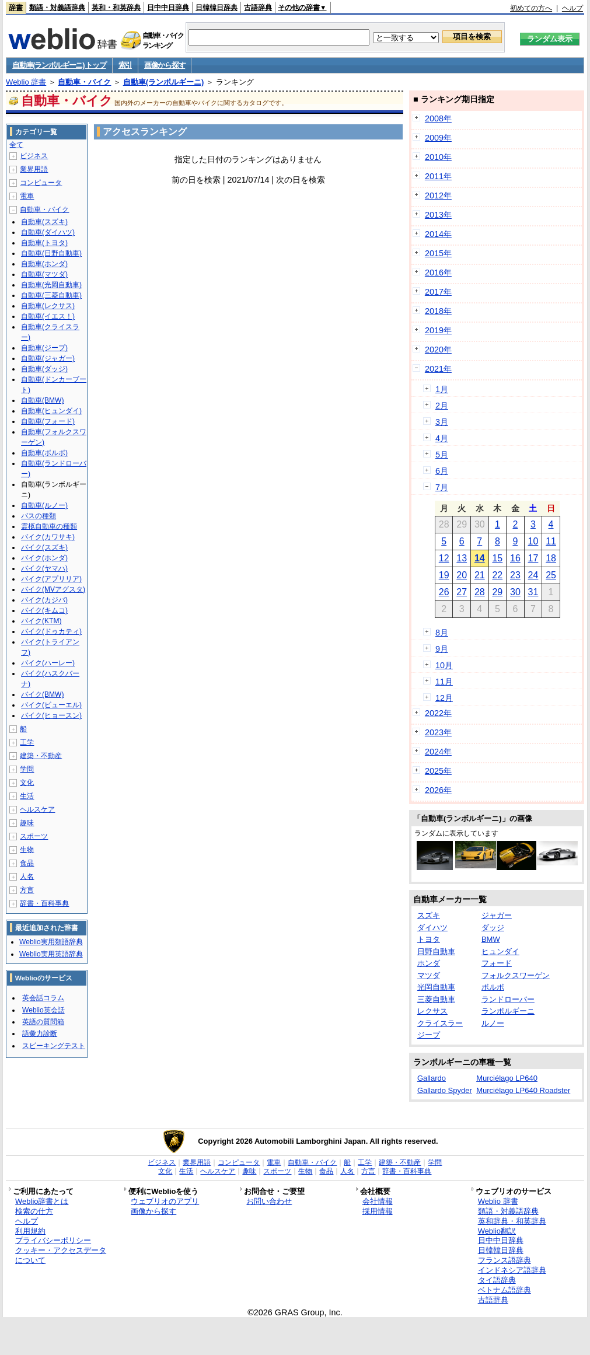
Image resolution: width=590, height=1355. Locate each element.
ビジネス (34, 156)
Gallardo (431, 1078)
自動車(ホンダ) (44, 264)
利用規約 (30, 1231)
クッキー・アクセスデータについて (60, 1255)
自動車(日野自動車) (51, 253)
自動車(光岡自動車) (51, 285)
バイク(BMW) (42, 694)
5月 (441, 454)
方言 (27, 890)
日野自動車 (436, 951)
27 (461, 592)
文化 (27, 782)
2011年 (438, 176)
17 (533, 558)
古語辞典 (258, 7)
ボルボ (492, 987)
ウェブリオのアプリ (165, 1201)
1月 (441, 389)
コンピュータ (41, 183)
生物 (27, 850)
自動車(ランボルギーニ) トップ (59, 65)
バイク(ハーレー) (48, 663)
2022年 (438, 713)
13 (461, 558)
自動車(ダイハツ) (48, 232)
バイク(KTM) (41, 621)
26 (444, 592)
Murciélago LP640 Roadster (523, 1090)
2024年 (438, 751)
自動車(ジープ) (44, 348)
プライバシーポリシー (53, 1240)
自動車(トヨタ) (44, 243)
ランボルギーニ (508, 1011)
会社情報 (377, 1201)
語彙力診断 (39, 1033)
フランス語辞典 (504, 1260)
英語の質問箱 (43, 1022)
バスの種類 (38, 516)
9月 (441, 649)
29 (497, 592)
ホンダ (428, 963)
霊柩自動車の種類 (49, 526)
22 (497, 575)
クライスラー (440, 1023)
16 (515, 558)
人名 (27, 876)
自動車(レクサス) (48, 306)
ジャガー (496, 915)
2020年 (438, 349)
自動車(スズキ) (44, 222)
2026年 (438, 790)
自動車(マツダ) (44, 274)
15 (497, 558)
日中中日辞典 (168, 7)
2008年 (438, 118)
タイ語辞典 (497, 1280)
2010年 (438, 157)
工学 (27, 742)
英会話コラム (43, 998)
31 (533, 592)
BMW (490, 939)
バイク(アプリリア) (51, 579)
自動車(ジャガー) (48, 358)
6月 (441, 471)
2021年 (438, 368)
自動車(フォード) (48, 421)
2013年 (438, 214)
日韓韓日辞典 (216, 7)
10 (533, 541)
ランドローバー (508, 999)
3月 (441, 422)
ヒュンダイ (500, 951)
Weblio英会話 (43, 1010)
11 (551, 541)
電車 (27, 196)
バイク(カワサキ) (48, 537)
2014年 (438, 234)
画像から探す (164, 65)
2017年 (438, 291)
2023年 (438, 732)
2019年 (438, 330)
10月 (444, 665)
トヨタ (428, 939)
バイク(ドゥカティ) (51, 631)
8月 (441, 632)
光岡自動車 (436, 987)
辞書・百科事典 (44, 903)
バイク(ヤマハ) (44, 568)
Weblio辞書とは (41, 1201)
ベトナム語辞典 (504, 1290)
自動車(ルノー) (44, 505)
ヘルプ (572, 8)
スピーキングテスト (53, 1046)
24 (533, 575)
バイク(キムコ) (44, 610)
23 (515, 575)
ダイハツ (432, 927)
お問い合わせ (269, 1201)
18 (551, 558)
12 (444, 558)
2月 (441, 405)
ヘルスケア (37, 809)
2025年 (438, 771)
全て (16, 144)
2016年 (438, 272)
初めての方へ (531, 8)
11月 (444, 681)
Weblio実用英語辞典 (50, 954)
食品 (27, 863)
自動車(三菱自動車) (51, 295)
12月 (444, 698)
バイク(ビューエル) (51, 705)
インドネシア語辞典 (512, 1270)
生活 (27, 796)
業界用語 (34, 169)
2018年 (438, 311)
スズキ (428, 915)
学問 (27, 769)
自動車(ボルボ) (44, 453)
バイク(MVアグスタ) (53, 589)
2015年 (438, 253)
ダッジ (492, 927)
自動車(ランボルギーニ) (163, 82)
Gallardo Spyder (444, 1090)
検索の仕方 (34, 1211)
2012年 (438, 195)
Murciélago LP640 (506, 1078)
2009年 (438, 137)
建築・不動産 (41, 756)
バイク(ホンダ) (44, 558)
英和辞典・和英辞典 (512, 1221)
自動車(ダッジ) (44, 369)
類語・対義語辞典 (57, 7)
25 (551, 575)
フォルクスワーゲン (515, 975)
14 (479, 558)
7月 (441, 487)
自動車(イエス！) (48, 316)
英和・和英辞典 (116, 7)
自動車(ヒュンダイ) (51, 411)
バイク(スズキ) (44, 547)
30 (515, 592)
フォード (496, 963)
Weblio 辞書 (26, 82)
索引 (125, 65)
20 (461, 575)
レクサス (432, 1011)
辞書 (16, 7)
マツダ (428, 975)
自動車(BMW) (42, 400)
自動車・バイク (84, 82)
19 (444, 575)
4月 (441, 438)
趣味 (27, 823)
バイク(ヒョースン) (51, 715)
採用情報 (377, 1211)
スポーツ (34, 836)
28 (479, 592)
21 (479, 575)
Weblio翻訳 (497, 1231)
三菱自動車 (436, 999)
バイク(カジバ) (44, 600)
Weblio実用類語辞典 (50, 942)
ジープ (428, 1035)
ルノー (492, 1023)
